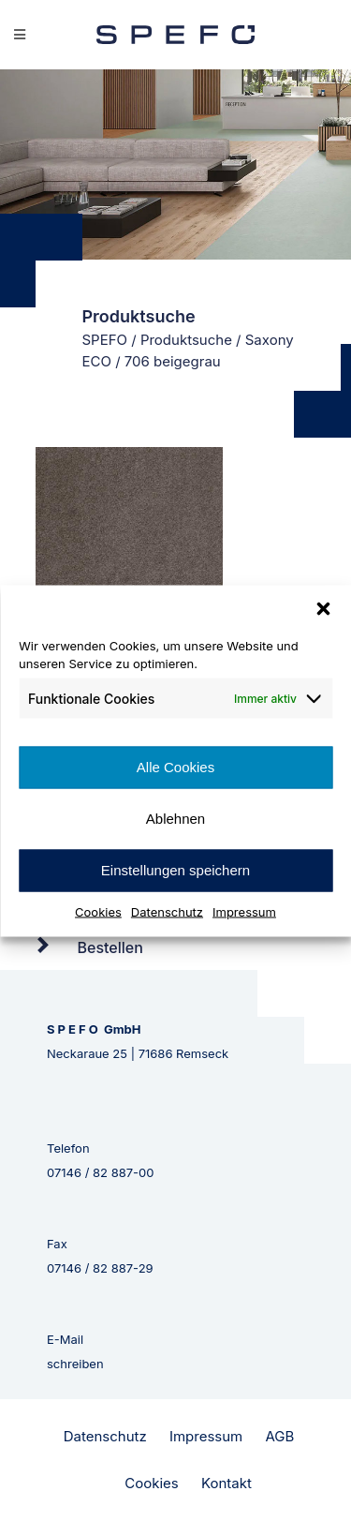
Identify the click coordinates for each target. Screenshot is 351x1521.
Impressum (244, 910)
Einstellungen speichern (175, 870)
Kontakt (226, 1483)
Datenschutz (167, 910)
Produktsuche (186, 340)
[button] (323, 608)
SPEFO (105, 340)
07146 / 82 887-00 (100, 1172)
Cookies (98, 910)
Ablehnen (175, 819)
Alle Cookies (175, 767)
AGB (279, 1436)
